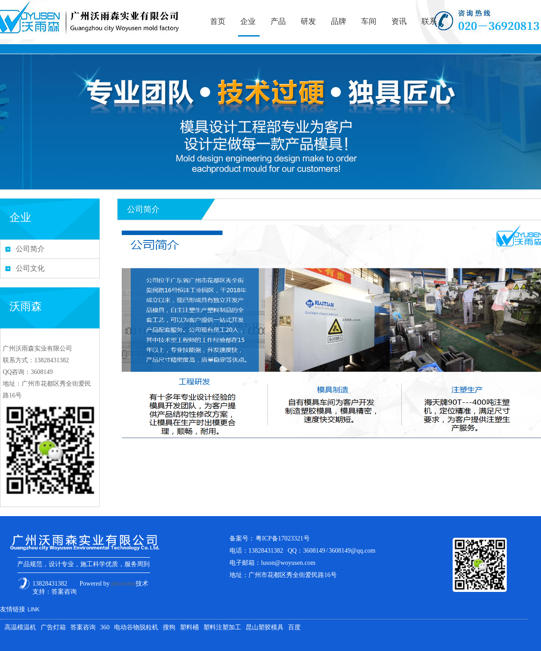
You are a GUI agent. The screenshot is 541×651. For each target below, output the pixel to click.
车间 (368, 21)
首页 (217, 21)
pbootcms (123, 583)
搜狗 (169, 627)
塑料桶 (189, 627)
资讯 (399, 21)
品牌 (338, 21)
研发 (308, 21)
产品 (278, 21)
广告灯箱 (53, 627)
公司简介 (30, 249)
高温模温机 (20, 627)
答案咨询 (64, 591)
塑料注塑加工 (222, 627)
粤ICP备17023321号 (283, 538)
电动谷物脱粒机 (136, 627)
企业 (248, 21)
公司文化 (30, 268)
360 (105, 627)
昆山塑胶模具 (265, 627)
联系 (429, 21)
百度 (294, 627)
